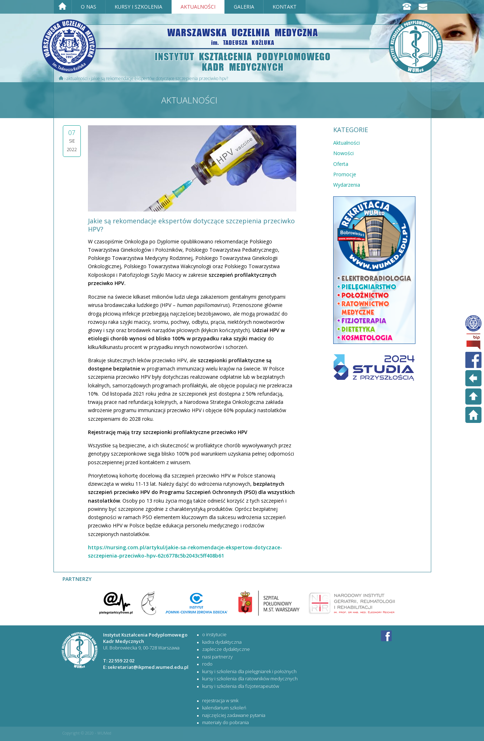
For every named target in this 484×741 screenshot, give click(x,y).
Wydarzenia (346, 184)
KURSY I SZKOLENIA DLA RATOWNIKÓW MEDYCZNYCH (250, 678)
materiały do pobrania (225, 722)
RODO (207, 664)
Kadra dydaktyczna (222, 642)
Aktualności (77, 78)
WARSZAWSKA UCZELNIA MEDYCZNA (242, 36)
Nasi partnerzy (217, 656)
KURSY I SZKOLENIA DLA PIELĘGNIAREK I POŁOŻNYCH (249, 671)
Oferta (340, 163)
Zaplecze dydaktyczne (226, 649)
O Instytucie (214, 634)
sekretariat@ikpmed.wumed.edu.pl (148, 667)
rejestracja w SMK (220, 700)
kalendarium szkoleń (224, 707)
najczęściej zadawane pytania (233, 715)
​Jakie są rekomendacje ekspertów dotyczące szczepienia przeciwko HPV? (159, 78)
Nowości (343, 153)
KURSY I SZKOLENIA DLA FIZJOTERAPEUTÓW (240, 686)
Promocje (344, 174)
